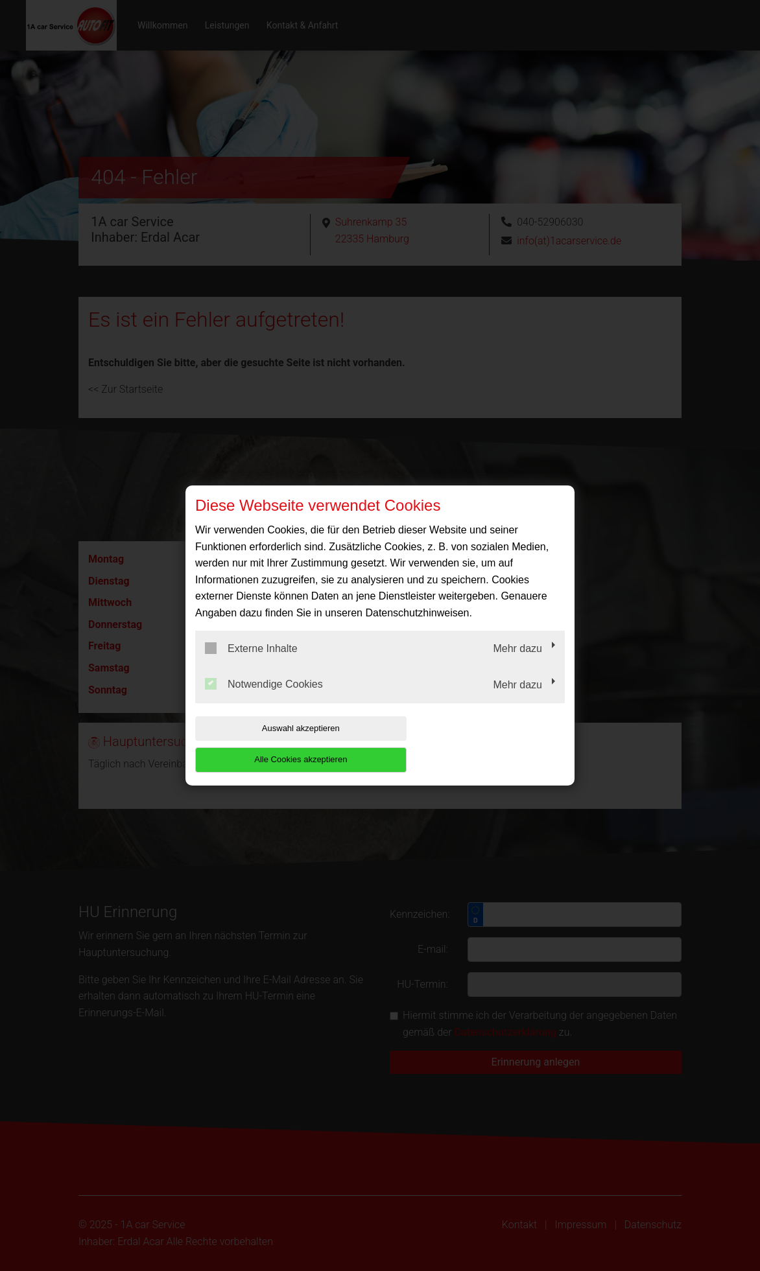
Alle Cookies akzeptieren (481, 744)
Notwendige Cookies (264, 700)
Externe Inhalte (251, 664)
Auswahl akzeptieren (278, 744)
